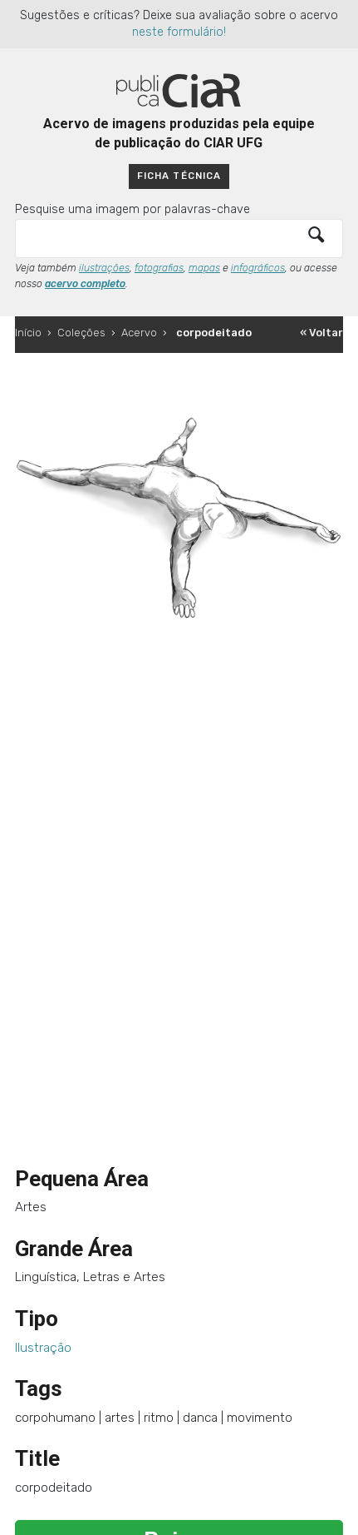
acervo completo (85, 284)
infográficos (258, 268)
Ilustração (43, 1347)
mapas (204, 268)
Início (28, 332)
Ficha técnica (178, 175)
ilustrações (104, 268)
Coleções (81, 332)
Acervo (139, 332)
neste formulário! (179, 32)
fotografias (159, 268)
